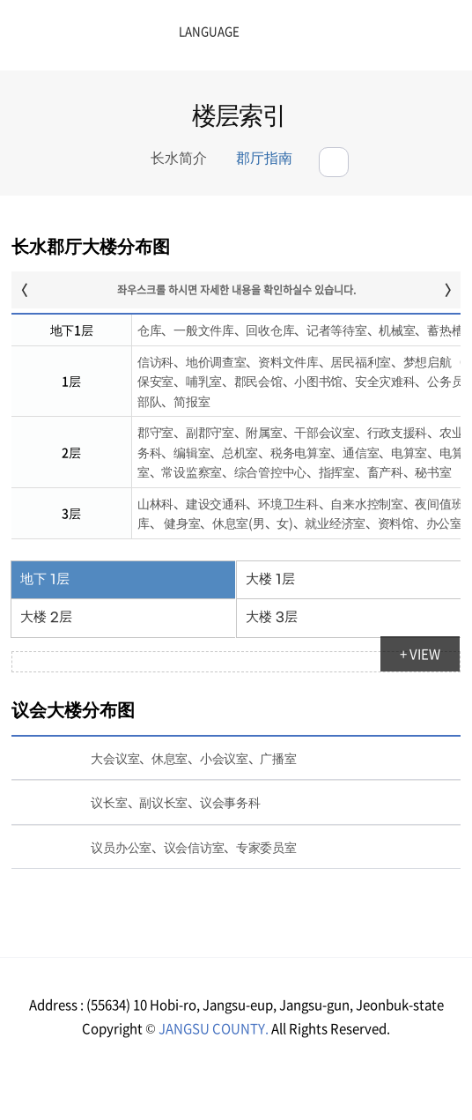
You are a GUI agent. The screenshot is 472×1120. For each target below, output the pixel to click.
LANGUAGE (164, 32)
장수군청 (70, 39)
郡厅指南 (264, 159)
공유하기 (334, 162)
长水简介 (179, 159)
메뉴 (393, 37)
